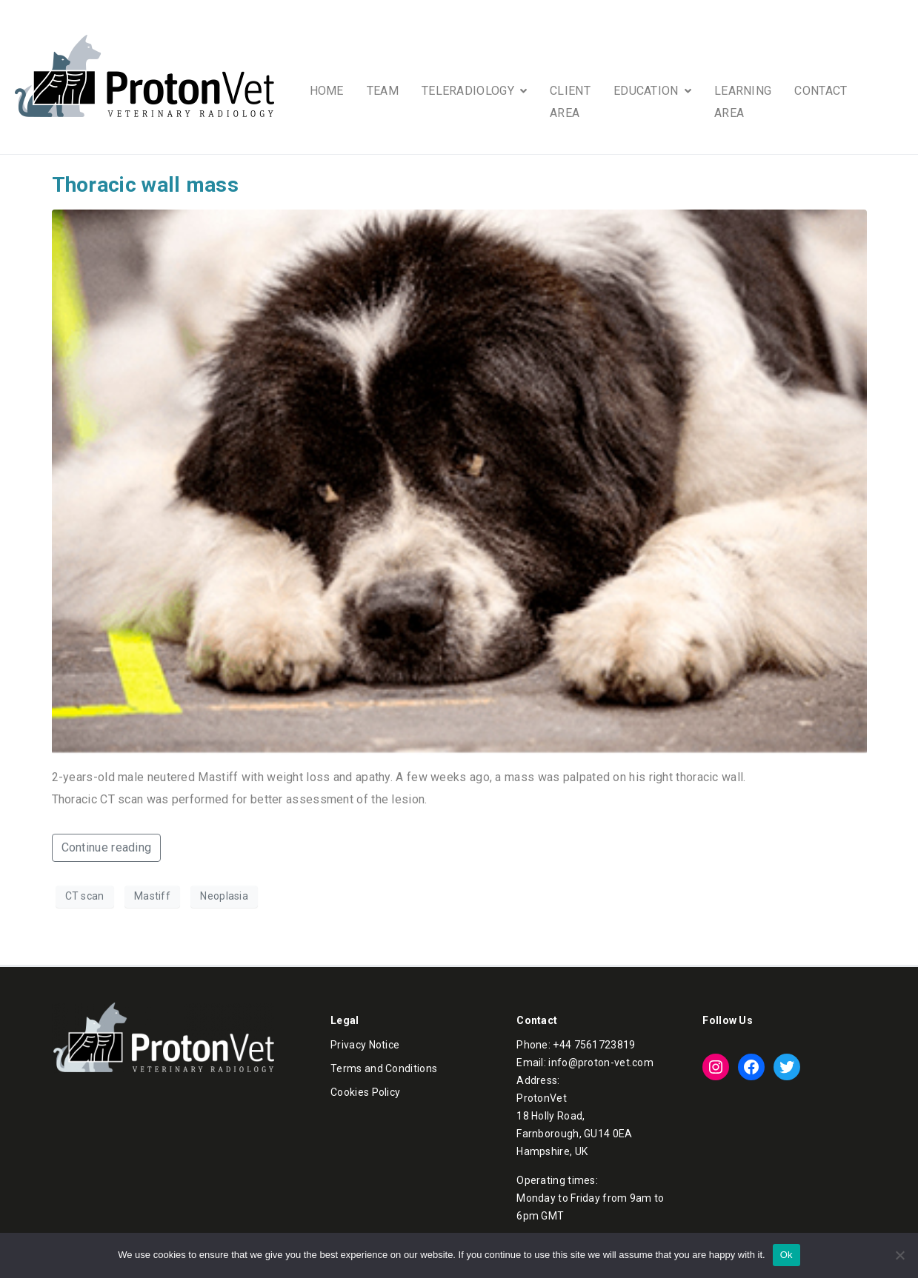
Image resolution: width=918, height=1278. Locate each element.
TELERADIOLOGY (474, 91)
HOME (327, 91)
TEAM (383, 91)
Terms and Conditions (383, 1068)
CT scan (84, 896)
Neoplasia (224, 896)
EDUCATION (652, 91)
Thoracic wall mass (145, 185)
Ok (786, 1254)
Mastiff (152, 896)
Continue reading (106, 847)
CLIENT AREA (570, 102)
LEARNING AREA (742, 102)
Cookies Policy (365, 1092)
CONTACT (820, 91)
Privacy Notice (364, 1045)
